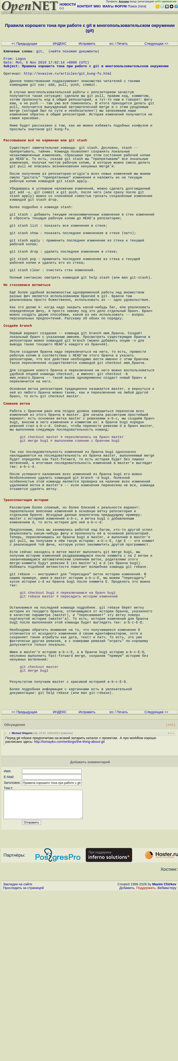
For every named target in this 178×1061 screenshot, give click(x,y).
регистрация (145, 1)
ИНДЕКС (60, 43)
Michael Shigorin (22, 896)
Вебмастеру (167, 1056)
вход (133, 1)
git (39, 52)
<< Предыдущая (24, 43)
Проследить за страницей (23, 1056)
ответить (66, 896)
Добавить (126, 1056)
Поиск (132, 6)
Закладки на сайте (17, 1053)
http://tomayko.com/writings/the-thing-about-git (69, 905)
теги (142, 6)
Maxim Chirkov (164, 1053)
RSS (170, 887)
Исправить (87, 43)
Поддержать (146, 1056)
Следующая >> (156, 43)
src (111, 43)
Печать (122, 43)
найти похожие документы (73, 52)
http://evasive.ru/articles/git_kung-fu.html (67, 79)
